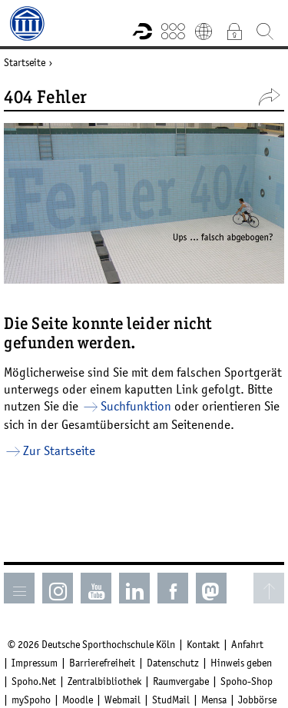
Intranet (234, 30)
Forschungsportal (142, 30)
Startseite (24, 62)
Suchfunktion (136, 406)
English (203, 30)
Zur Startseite (59, 450)
